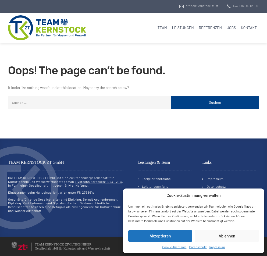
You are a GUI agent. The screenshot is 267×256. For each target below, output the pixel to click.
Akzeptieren (160, 235)
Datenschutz (198, 247)
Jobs (231, 27)
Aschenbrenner (105, 199)
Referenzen (210, 27)
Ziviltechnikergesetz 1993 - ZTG (98, 181)
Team (162, 27)
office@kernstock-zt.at (202, 6)
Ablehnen (227, 235)
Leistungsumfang (155, 186)
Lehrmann (37, 203)
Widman (86, 203)
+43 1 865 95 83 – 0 (245, 6)
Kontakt (249, 27)
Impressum (217, 247)
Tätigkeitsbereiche (156, 178)
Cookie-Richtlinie (174, 247)
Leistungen (183, 27)
